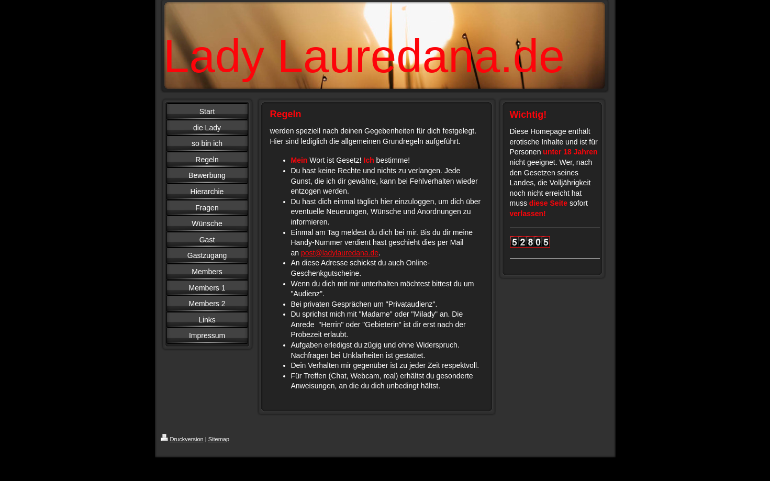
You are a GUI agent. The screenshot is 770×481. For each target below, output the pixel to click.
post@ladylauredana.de (339, 253)
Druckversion (182, 439)
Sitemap (218, 439)
